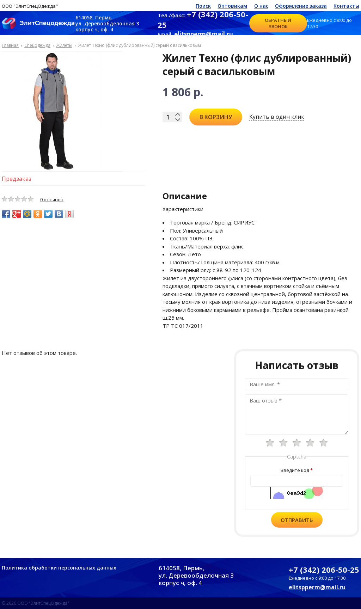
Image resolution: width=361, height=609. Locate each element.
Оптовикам (232, 5)
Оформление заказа (301, 5)
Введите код (295, 470)
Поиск (203, 5)
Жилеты (64, 45)
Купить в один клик (276, 117)
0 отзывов (51, 199)
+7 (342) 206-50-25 (324, 569)
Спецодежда (37, 45)
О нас (261, 5)
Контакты (346, 5)
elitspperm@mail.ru (203, 34)
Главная (10, 45)
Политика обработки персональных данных (59, 567)
